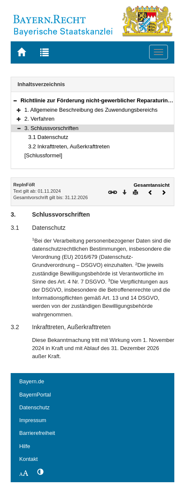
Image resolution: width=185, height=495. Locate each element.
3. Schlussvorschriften (51, 128)
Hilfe (24, 446)
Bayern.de (31, 381)
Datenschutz (34, 407)
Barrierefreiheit (37, 433)
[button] (15, 100)
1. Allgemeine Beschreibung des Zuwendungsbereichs (91, 110)
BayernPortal (35, 394)
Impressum (32, 420)
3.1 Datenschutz (48, 137)
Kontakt (28, 459)
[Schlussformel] (43, 155)
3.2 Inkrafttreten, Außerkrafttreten (69, 146)
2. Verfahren (39, 119)
